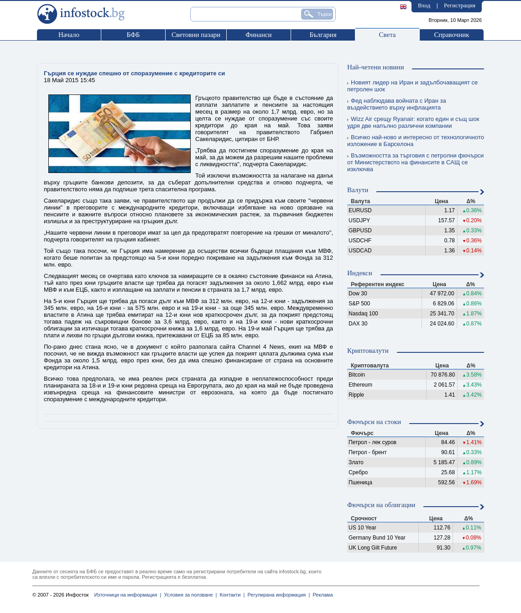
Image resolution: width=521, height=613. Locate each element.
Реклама (321, 594)
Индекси (359, 273)
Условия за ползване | (189, 594)
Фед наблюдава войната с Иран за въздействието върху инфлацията (396, 104)
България (322, 34)
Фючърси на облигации (381, 504)
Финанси (258, 34)
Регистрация (459, 5)
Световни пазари (196, 34)
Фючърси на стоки (374, 421)
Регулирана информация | (277, 594)
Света (387, 34)
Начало (68, 34)
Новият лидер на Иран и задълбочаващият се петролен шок (412, 86)
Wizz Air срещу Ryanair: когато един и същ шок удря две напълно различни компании (413, 122)
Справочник (451, 34)
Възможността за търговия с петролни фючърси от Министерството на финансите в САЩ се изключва (415, 162)
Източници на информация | (127, 594)
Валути (357, 190)
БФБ (133, 34)
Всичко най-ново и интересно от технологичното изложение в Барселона (415, 140)
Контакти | (231, 594)
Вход (424, 5)
